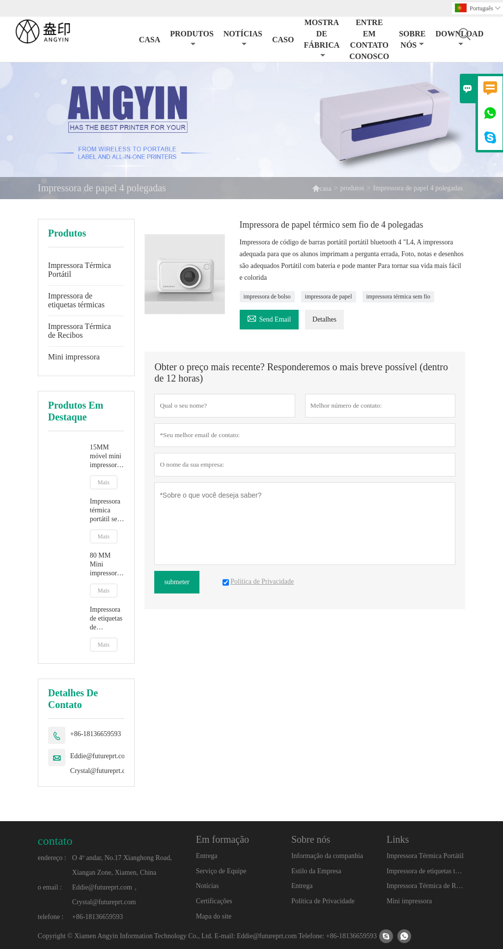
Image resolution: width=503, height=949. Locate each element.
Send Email (269, 318)
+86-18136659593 (95, 734)
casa (326, 188)
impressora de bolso (267, 296)
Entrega (207, 856)
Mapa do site (213, 916)
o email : (50, 887)
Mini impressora (74, 357)
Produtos (192, 39)
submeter (176, 582)
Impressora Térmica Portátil (79, 269)
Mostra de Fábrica (321, 38)
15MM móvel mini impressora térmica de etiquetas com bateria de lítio (106, 457)
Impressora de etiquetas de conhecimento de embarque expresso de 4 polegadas (107, 619)
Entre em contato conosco (369, 39)
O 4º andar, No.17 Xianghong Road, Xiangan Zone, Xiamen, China (122, 865)
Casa (150, 39)
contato (55, 840)
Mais (104, 482)
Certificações (214, 901)
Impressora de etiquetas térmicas (76, 300)
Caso (283, 39)
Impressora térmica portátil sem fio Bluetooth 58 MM (106, 511)
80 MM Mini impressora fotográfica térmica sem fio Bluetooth (106, 565)
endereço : (52, 857)
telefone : (50, 916)
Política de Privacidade (323, 901)
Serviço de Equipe (221, 871)
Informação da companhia (327, 856)
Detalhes (324, 319)
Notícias (243, 39)
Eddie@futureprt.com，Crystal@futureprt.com (103, 763)
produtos (352, 188)
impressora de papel (328, 296)
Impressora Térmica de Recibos (79, 330)
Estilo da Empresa (316, 871)
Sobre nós (412, 39)
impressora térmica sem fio (398, 296)
